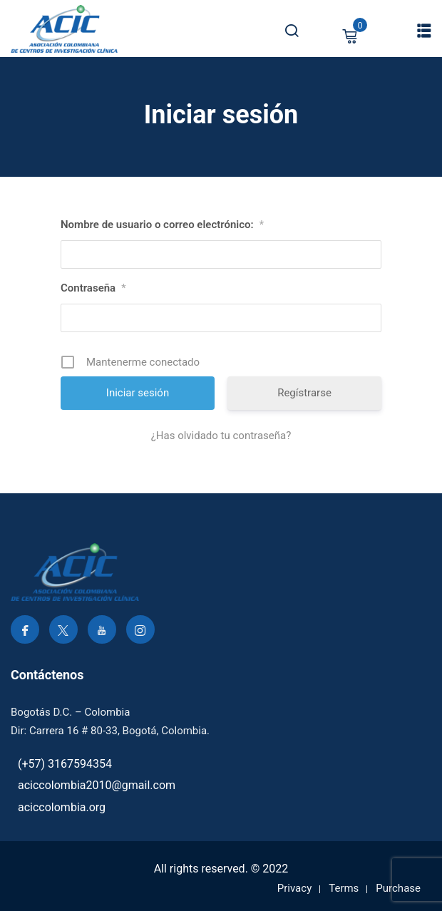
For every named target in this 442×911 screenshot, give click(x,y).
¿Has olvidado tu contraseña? (221, 435)
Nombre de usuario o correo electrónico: (162, 224)
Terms (344, 888)
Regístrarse (304, 392)
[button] (424, 30)
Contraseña (93, 288)
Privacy (294, 888)
